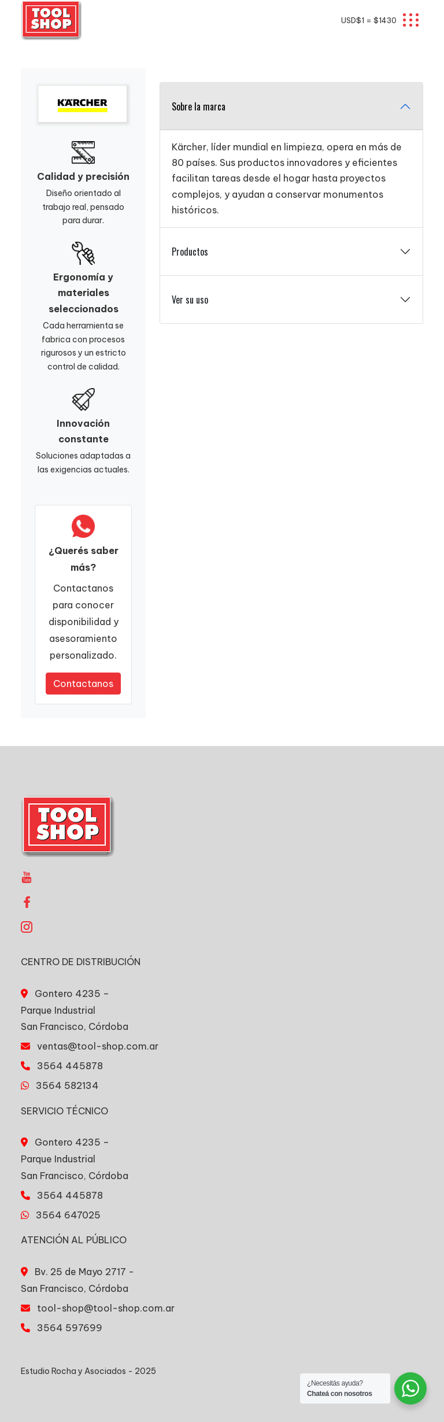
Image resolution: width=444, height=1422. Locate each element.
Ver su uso (190, 299)
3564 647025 (68, 1215)
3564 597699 (69, 1328)
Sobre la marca (198, 106)
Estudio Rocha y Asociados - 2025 (88, 1371)
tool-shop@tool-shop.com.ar (106, 1308)
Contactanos (83, 683)
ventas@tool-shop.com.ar (97, 1046)
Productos (190, 251)
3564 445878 (70, 1066)
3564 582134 (67, 1085)
